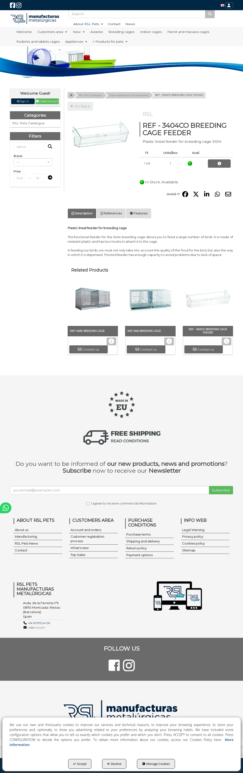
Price (17, 171)
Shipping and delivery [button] (143, 541)
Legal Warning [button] (193, 530)
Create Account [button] (47, 101)
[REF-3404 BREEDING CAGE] (150, 302)
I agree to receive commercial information (121, 503)
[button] (12, 6)
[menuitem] (222, 5)
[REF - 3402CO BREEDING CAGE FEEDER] (208, 302)
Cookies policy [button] (193, 543)
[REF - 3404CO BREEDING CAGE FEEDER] (100, 135)
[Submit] (48, 178)
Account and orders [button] (85, 530)
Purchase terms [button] (138, 534)
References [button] (111, 213)
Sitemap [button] (188, 550)
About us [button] (21, 530)
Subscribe (221, 490)
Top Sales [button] (77, 555)
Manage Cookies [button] (156, 764)
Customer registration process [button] (87, 539)
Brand (18, 156)
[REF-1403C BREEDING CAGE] (93, 302)
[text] (137, 14)
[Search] (210, 14)
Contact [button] (21, 550)
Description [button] (82, 213)
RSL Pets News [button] (26, 543)
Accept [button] (80, 764)
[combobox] (33, 162)
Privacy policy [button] (192, 536)
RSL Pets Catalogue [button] (28, 123)
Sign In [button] (23, 101)
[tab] (82, 213)
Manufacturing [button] (26, 536)
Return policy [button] (136, 548)
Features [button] (138, 213)
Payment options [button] (139, 555)
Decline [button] (114, 764)
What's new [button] (79, 548)
